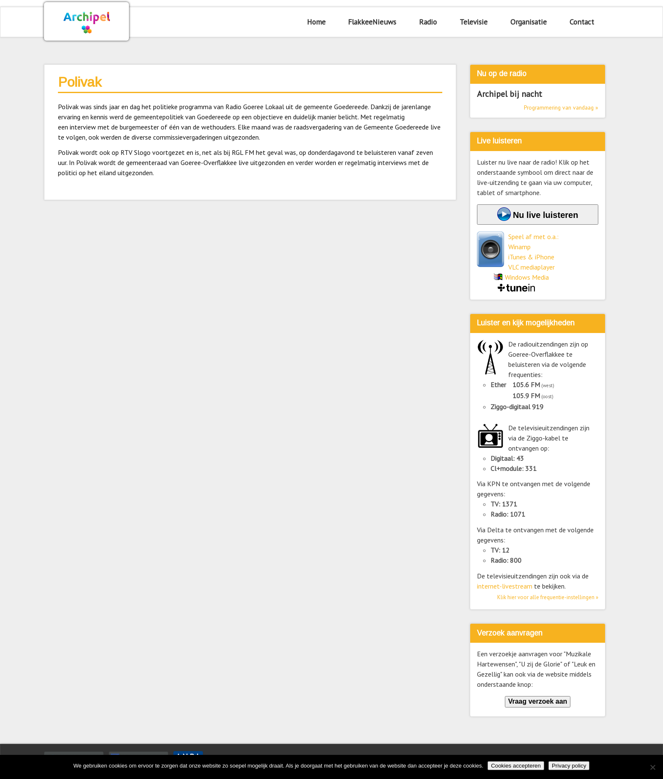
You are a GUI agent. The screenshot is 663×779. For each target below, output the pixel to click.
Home (316, 22)
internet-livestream (504, 586)
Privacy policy (569, 765)
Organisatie (528, 22)
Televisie (474, 22)
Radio (428, 22)
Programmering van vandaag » (561, 107)
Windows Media (527, 277)
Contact (582, 22)
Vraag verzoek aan (537, 701)
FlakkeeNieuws (372, 22)
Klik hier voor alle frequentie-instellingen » (547, 597)
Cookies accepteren (516, 765)
